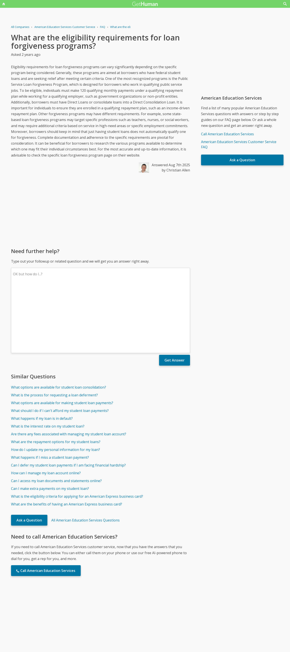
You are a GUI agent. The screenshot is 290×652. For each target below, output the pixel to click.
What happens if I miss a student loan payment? (50, 393)
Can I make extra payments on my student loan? (50, 425)
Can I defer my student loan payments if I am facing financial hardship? (68, 401)
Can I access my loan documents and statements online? (56, 417)
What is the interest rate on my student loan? (47, 362)
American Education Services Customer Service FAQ (238, 144)
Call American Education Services (227, 134)
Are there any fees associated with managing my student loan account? (68, 370)
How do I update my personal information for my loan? (55, 386)
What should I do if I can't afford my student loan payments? (60, 347)
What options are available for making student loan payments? (62, 339)
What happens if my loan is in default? (42, 354)
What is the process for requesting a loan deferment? (54, 331)
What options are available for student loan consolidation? (58, 323)
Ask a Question (29, 456)
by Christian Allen (176, 170)
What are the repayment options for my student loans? (55, 378)
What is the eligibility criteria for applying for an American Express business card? (77, 432)
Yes (154, 608)
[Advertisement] (100, 210)
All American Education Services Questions (85, 456)
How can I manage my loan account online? (46, 409)
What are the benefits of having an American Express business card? (66, 440)
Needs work (170, 608)
